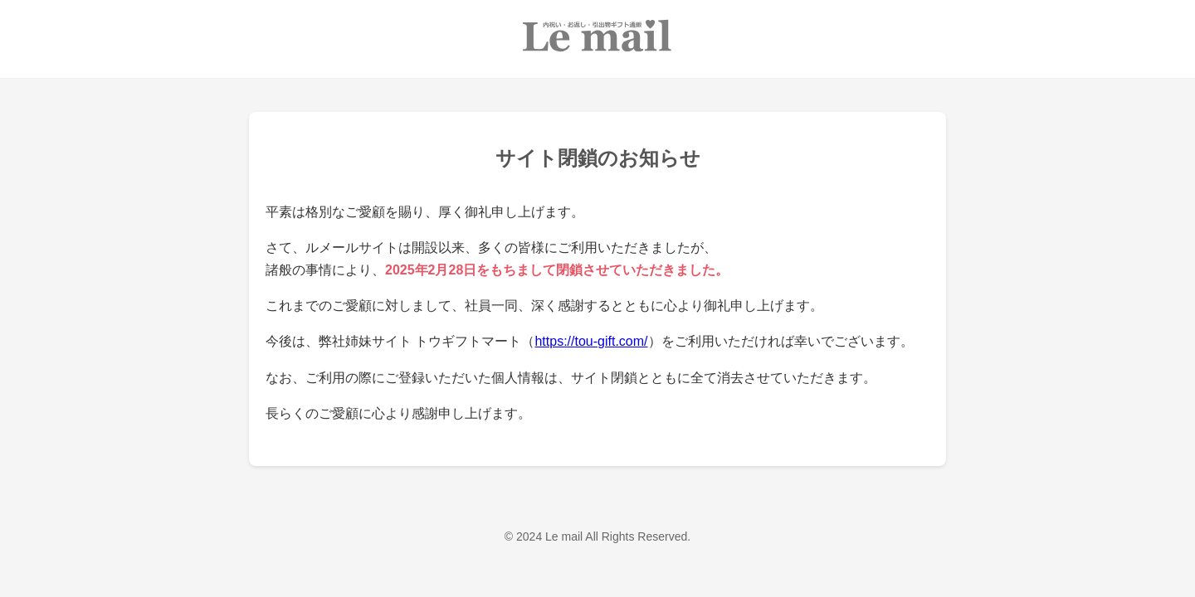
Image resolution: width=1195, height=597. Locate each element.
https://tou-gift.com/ (590, 341)
